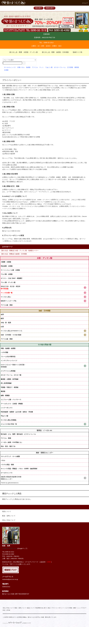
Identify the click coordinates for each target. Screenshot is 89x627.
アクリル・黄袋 (6, 438)
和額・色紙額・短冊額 (8, 348)
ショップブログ (81, 608)
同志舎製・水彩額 (6, 266)
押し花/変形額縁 (6, 383)
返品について (30, 608)
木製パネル (21, 67)
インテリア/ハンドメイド (9, 360)
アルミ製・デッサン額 (8, 282)
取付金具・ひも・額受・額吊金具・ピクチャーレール (18, 434)
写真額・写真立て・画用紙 (9, 387)
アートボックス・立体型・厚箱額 (12, 404)
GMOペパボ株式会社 (66, 85)
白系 (2, 326)
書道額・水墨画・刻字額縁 (9, 379)
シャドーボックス (6, 408)
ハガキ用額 (4, 352)
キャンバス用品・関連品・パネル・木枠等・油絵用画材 (19, 468)
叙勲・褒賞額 (5, 395)
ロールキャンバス (10, 67)
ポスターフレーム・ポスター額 (11, 375)
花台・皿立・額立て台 (8, 446)
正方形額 (70, 67)
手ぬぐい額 (4, 416)
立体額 (6, 70)
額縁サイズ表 (76, 52)
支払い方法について (8, 608)
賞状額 (3, 391)
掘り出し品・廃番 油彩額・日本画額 (54, 52)
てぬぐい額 (49, 67)
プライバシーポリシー (57, 608)
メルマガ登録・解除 (70, 608)
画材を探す (50, 8)
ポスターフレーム (60, 67)
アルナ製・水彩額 (6, 274)
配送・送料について (20, 608)
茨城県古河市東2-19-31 (9, 548)
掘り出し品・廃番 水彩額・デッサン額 (22, 52)
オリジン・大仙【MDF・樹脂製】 (12, 278)
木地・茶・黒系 (6, 322)
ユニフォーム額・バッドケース (11, 399)
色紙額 (28, 67)
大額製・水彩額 (6, 262)
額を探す (38, 8)
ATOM (8, 610)
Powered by (17, 623)
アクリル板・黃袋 (6, 305)
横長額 (77, 67)
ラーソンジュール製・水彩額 (10, 270)
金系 (2, 314)
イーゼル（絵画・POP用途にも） (12, 442)
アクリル (35, 67)
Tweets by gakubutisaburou (10, 483)
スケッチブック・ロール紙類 (10, 456)
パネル (3, 460)
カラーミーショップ (39, 88)
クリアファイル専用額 (8, 371)
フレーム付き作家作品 (8, 356)
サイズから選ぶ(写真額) (8, 420)
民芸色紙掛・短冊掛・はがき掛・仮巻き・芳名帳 (17, 412)
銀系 (2, 318)
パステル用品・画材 (7, 464)
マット (41, 67)
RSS (4, 610)
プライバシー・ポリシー (26, 90)
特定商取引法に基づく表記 (42, 608)
